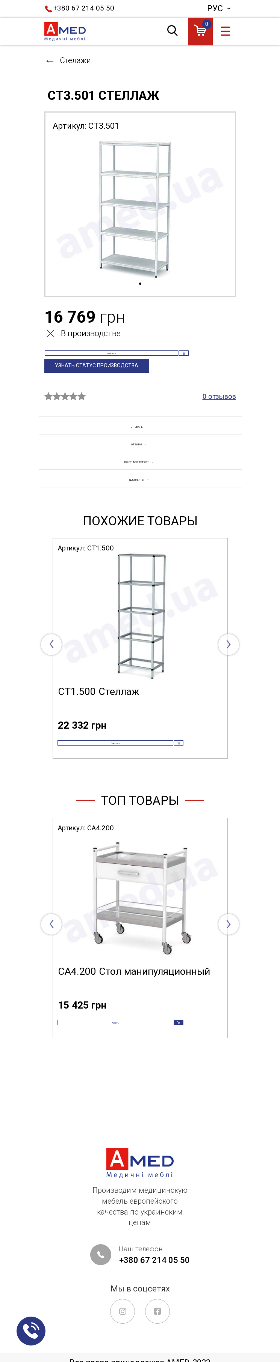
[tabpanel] (140, 209)
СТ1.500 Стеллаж (98, 725)
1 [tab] (140, 284)
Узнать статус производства (105, 383)
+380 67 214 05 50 (83, 8)
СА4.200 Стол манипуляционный (134, 1020)
